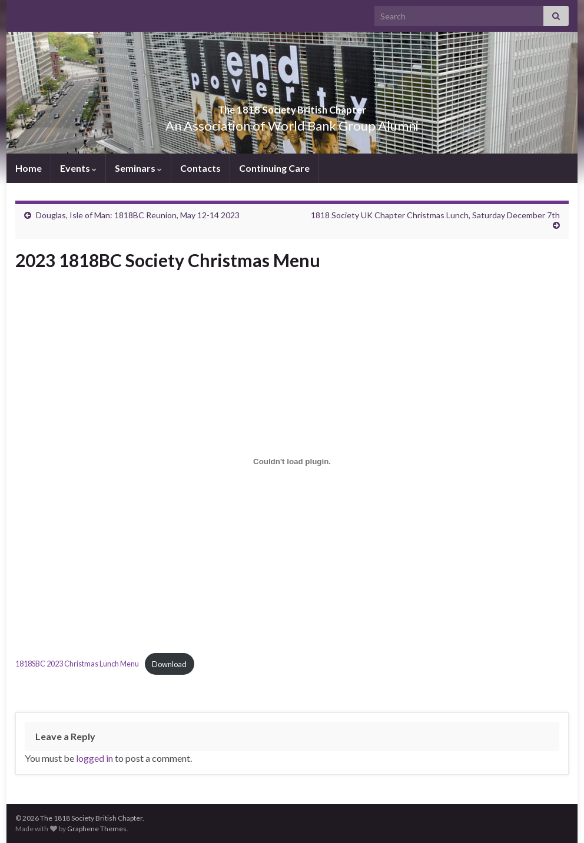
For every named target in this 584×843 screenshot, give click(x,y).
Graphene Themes (97, 828)
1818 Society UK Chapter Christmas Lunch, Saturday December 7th (435, 215)
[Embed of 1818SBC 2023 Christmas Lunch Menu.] (292, 461)
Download (169, 664)
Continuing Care (274, 168)
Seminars (138, 168)
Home (28, 168)
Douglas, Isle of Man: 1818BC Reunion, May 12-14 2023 (138, 215)
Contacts (200, 168)
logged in (94, 758)
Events (78, 168)
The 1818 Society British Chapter (292, 106)
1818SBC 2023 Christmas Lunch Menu (77, 664)
